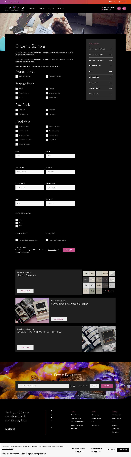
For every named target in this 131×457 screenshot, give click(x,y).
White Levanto (52, 98)
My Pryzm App (95, 66)
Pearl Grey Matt (52, 131)
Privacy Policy (52, 251)
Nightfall (19, 89)
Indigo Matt (51, 140)
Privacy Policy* (50, 234)
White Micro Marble (22, 77)
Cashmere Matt (21, 131)
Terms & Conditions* (21, 234)
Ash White (20, 110)
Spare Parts (94, 89)
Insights (41, 8)
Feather (50, 89)
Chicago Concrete (53, 94)
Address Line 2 (50, 184)
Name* (48, 152)
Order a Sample (96, 55)
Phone (19, 223)
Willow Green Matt (22, 136)
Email (18, 220)
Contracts (122, 2)
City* (16, 200)
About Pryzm (95, 415)
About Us (61, 8)
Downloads (94, 78)
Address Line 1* (20, 184)
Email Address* (19, 168)
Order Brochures (97, 50)
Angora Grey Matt (52, 127)
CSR (93, 422)
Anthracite (50, 115)
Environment (95, 425)
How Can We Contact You (23, 214)
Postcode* (49, 200)
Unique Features (96, 61)
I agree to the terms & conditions (27, 241)
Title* (17, 152)
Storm (18, 98)
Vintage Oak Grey (22, 94)
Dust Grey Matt (52, 136)
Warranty (112, 2)
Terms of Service (20, 253)
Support (51, 8)
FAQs (91, 72)
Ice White (50, 110)
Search (107, 388)
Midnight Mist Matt (22, 145)
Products (32, 8)
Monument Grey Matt (23, 140)
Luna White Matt (21, 127)
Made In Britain (96, 418)
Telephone (49, 168)
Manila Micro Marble (53, 77)
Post (18, 226)
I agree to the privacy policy (56, 241)
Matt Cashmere (21, 115)
